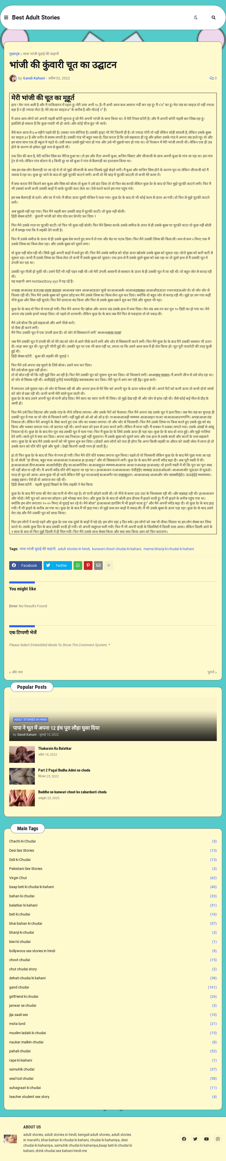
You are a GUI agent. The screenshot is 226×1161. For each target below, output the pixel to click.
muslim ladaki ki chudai (113, 1033)
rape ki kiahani (113, 1060)
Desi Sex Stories (113, 850)
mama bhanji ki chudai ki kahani (168, 549)
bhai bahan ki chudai (113, 923)
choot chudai (113, 960)
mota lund (113, 1023)
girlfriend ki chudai (113, 996)
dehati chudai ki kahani (113, 978)
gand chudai (113, 987)
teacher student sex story (113, 1097)
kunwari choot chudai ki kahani (116, 549)
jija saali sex (113, 1015)
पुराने (211, 672)
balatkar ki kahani (113, 905)
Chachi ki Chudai (113, 841)
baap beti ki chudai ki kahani (113, 887)
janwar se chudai (113, 1005)
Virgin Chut (113, 878)
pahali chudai (113, 1051)
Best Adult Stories (36, 17)
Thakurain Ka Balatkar (54, 748)
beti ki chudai (113, 914)
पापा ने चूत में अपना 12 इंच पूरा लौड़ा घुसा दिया (56, 728)
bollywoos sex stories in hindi (113, 951)
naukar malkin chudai (113, 1042)
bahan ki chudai (113, 896)
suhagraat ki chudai (113, 1088)
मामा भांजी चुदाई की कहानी (41, 54)
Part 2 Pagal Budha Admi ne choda (64, 770)
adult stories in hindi (74, 549)
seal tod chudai (113, 1078)
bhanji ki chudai (113, 932)
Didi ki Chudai (113, 859)
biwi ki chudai (113, 941)
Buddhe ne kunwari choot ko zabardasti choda (72, 792)
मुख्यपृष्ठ (14, 54)
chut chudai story (113, 969)
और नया (17, 672)
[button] (6, 17)
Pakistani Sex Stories (113, 868)
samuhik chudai (113, 1069)
